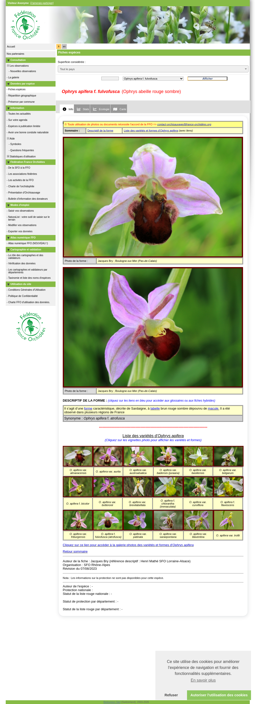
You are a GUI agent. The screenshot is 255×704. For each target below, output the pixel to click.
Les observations (17, 65)
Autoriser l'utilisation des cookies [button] (219, 695)
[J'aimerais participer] (42, 3)
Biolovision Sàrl (112, 702)
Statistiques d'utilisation (21, 156)
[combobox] (153, 68)
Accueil (11, 46)
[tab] (67, 108)
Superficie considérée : (72, 61)
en (64, 46)
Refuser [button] (171, 695)
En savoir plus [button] (203, 680)
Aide (10, 138)
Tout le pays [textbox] (67, 69)
